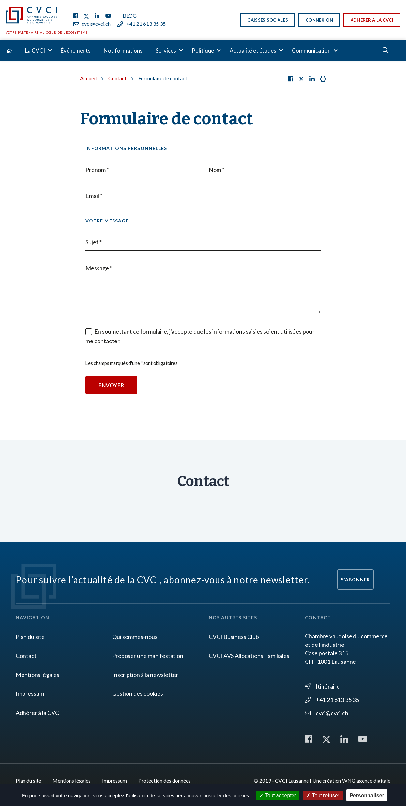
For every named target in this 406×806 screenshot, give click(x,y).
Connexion (319, 20)
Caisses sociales (268, 20)
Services (166, 50)
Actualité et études (253, 50)
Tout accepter (277, 795)
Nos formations (123, 50)
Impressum (30, 693)
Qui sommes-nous (135, 636)
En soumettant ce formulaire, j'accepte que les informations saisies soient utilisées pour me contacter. (200, 336)
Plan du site (30, 636)
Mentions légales (37, 674)
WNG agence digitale (366, 780)
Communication (311, 50)
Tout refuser (322, 795)
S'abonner (355, 579)
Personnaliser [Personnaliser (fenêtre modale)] (367, 795)
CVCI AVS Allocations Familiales (249, 655)
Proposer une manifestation (147, 655)
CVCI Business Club (234, 636)
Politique (203, 50)
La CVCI (35, 50)
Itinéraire (322, 686)
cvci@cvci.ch (92, 24)
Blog (130, 15)
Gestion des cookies (137, 693)
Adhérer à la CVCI (372, 20)
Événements (76, 50)
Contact (117, 78)
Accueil (88, 78)
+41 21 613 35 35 (141, 24)
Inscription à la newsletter (145, 674)
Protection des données (164, 780)
